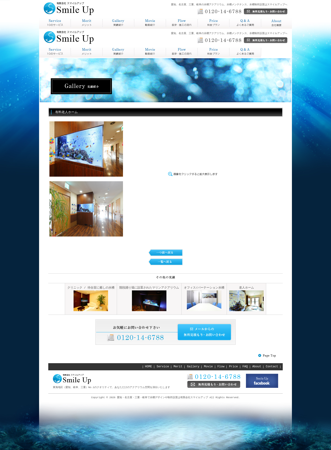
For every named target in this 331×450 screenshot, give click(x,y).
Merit (178, 367)
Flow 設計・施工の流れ (150, 52)
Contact (272, 367)
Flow (221, 367)
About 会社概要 (245, 52)
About (256, 367)
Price (233, 367)
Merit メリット (87, 52)
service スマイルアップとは (55, 52)
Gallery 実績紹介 (118, 52)
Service (163, 367)
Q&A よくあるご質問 (213, 52)
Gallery (193, 367)
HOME (148, 367)
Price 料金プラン (182, 52)
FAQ (245, 367)
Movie (208, 367)
